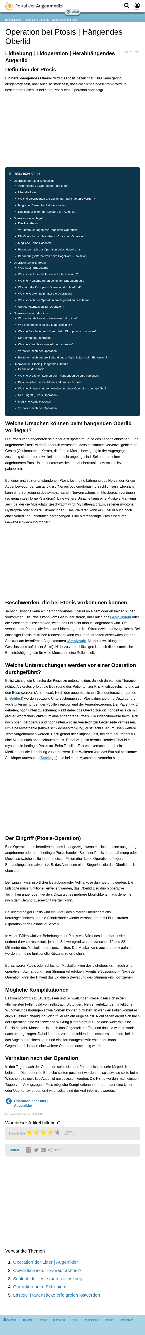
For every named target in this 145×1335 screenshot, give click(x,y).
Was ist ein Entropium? (33, 267)
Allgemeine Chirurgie (37, 19)
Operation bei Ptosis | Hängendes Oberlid (41, 364)
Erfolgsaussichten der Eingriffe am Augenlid (46, 211)
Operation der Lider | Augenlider (34, 180)
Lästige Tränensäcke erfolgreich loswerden (56, 1294)
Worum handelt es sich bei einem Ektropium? (48, 318)
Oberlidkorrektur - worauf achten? (47, 1270)
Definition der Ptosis (31, 369)
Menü (72, 12)
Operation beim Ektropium (31, 313)
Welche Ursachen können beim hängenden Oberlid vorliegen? (59, 375)
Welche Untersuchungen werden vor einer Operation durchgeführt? (62, 388)
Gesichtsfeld (120, 617)
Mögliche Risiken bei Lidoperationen (42, 205)
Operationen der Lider (65, 19)
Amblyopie (77, 641)
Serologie (48, 758)
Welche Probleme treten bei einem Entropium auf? (51, 280)
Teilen (14, 1150)
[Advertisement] (72, 129)
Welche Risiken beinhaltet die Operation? (45, 293)
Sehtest (16, 698)
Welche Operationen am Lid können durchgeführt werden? (56, 198)
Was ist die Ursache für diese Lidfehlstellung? (48, 274)
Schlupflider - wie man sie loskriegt (48, 1278)
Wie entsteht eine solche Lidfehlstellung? (45, 324)
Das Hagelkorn (28, 223)
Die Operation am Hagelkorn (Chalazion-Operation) (51, 236)
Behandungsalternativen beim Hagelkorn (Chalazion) (53, 256)
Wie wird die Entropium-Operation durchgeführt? (50, 287)
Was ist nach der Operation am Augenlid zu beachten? (54, 300)
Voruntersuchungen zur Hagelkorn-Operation (47, 229)
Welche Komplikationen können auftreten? (46, 344)
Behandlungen (13, 19)
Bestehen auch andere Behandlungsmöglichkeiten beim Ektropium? (62, 357)
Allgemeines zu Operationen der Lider (43, 185)
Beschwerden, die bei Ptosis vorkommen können (50, 382)
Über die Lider (27, 192)
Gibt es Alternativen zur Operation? (41, 306)
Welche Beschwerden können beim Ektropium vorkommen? (57, 331)
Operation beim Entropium (31, 262)
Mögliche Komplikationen (34, 243)
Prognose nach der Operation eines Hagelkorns (49, 249)
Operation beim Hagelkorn (31, 218)
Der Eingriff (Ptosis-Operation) (38, 395)
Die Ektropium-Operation (34, 337)
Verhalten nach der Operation (37, 351)
